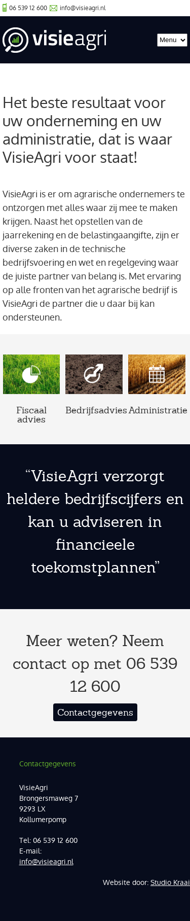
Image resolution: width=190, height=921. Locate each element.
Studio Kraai (170, 882)
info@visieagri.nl (82, 8)
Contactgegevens (95, 712)
